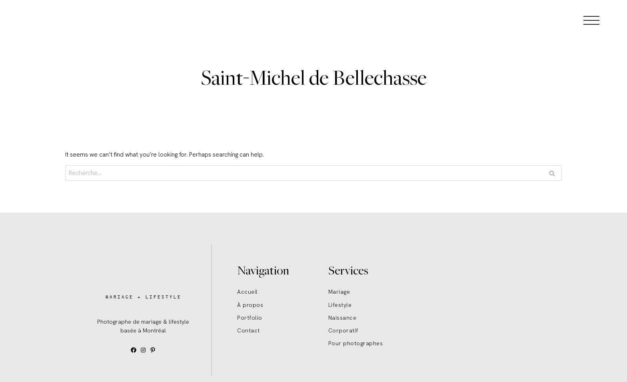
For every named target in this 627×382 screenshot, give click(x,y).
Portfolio (249, 317)
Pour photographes (355, 343)
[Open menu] (591, 20)
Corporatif (343, 330)
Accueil (247, 291)
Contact (248, 330)
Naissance (342, 317)
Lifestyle (340, 304)
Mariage (339, 291)
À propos (250, 304)
